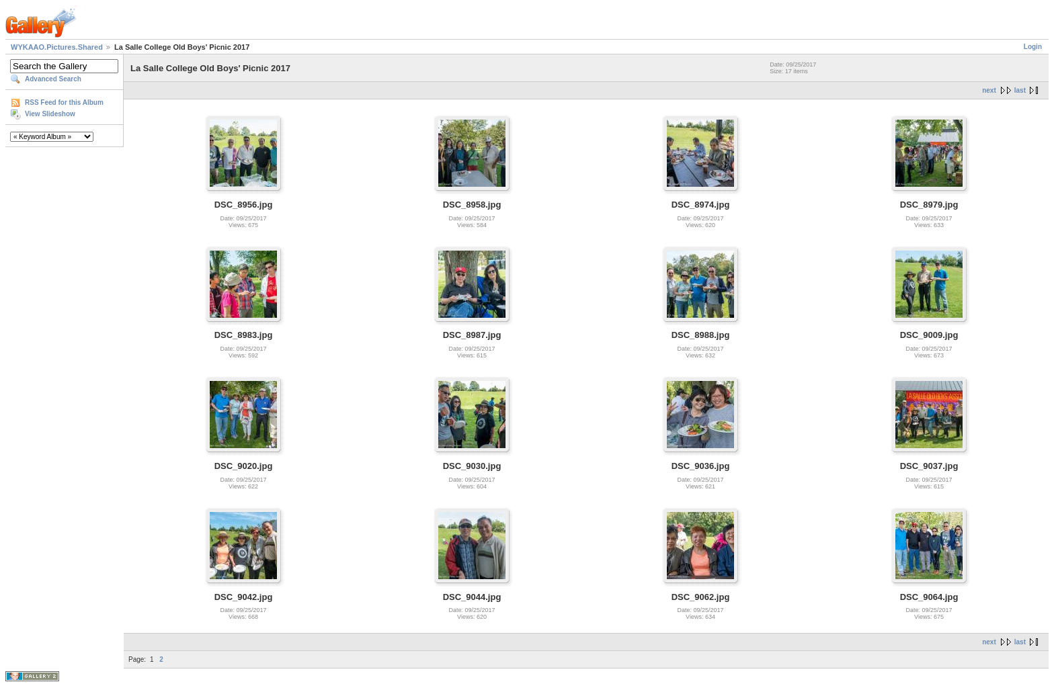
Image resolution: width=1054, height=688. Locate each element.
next (989, 90)
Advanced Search (53, 79)
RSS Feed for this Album (64, 102)
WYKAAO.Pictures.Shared (57, 47)
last (1020, 90)
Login (1033, 46)
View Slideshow (50, 114)
